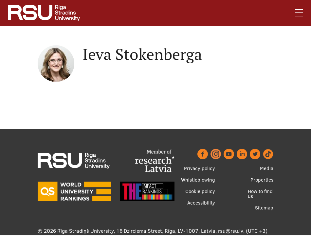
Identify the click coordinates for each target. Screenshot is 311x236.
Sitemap (264, 207)
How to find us (260, 194)
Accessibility (201, 202)
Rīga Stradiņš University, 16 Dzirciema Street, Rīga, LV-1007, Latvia (136, 230)
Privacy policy (199, 168)
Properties (261, 179)
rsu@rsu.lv (230, 230)
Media (266, 168)
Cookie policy (200, 191)
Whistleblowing (198, 179)
